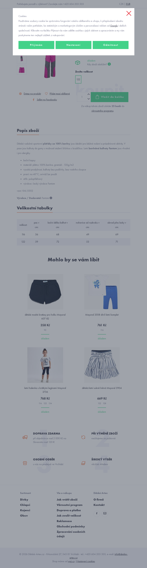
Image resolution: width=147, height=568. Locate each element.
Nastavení (73, 45)
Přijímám (36, 45)
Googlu (114, 25)
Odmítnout (110, 45)
